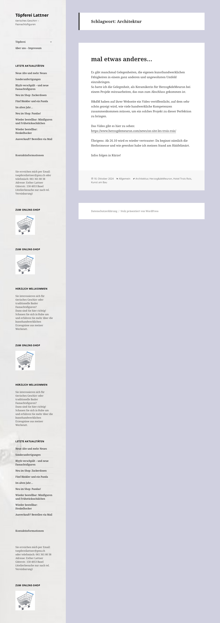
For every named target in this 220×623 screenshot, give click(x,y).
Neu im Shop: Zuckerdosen (31, 95)
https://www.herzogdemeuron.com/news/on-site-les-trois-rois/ (133, 131)
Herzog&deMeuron (160, 178)
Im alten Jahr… (24, 107)
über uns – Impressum (28, 48)
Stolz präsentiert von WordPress (139, 211)
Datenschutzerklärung (104, 211)
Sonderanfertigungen (28, 79)
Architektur (142, 178)
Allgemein (124, 178)
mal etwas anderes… (121, 59)
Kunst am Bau (99, 182)
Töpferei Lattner (32, 15)
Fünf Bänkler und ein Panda (31, 101)
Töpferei (20, 42)
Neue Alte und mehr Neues (31, 73)
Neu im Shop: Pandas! (28, 113)
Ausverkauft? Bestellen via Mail (33, 139)
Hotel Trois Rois (182, 178)
